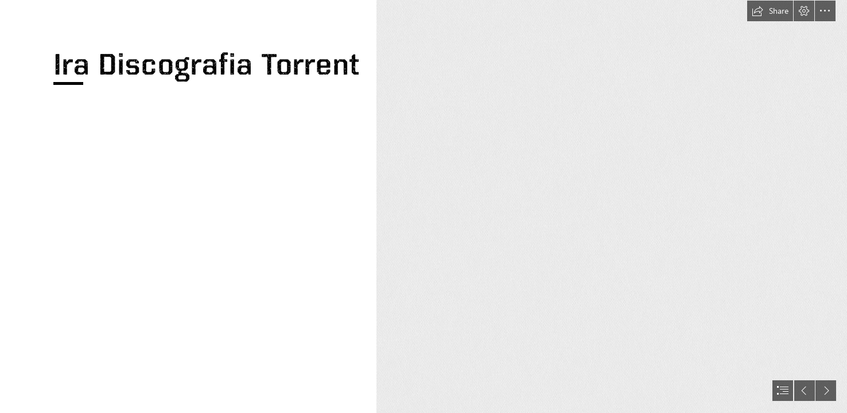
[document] (423, 206)
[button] (770, 11)
